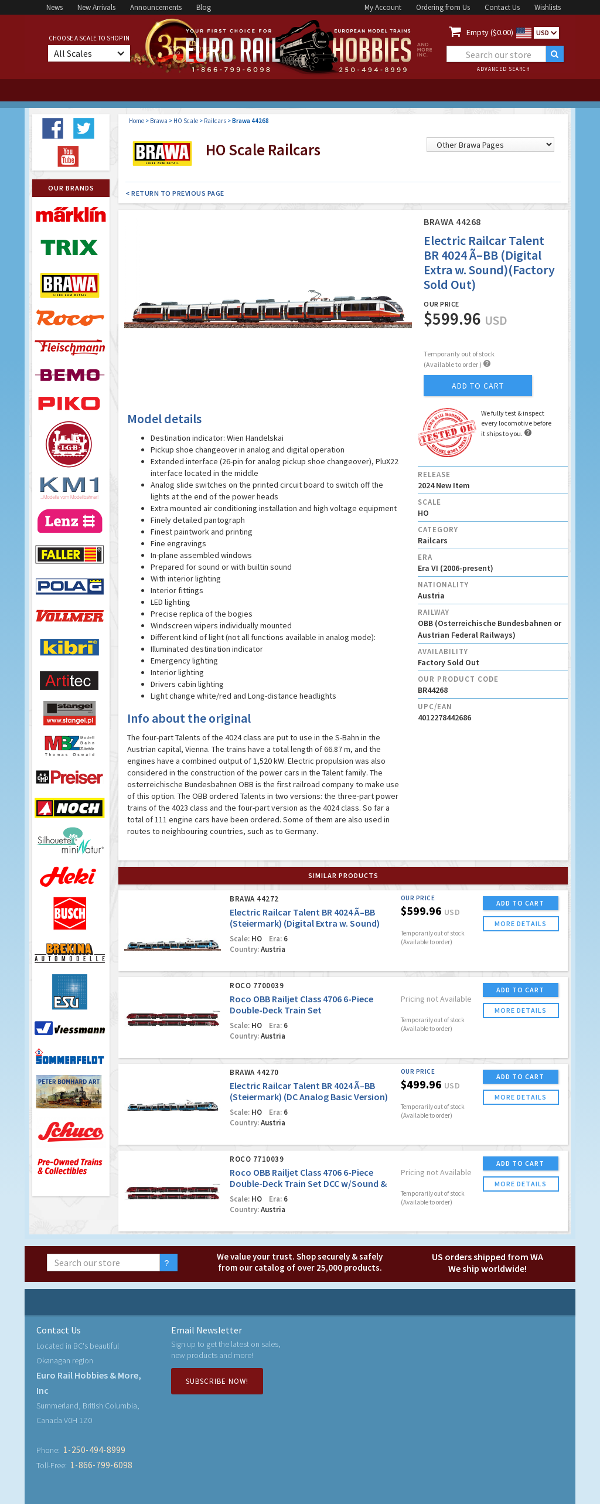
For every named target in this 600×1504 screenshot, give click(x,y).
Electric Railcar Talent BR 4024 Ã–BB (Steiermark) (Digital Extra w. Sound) (305, 917)
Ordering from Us (443, 7)
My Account (382, 7)
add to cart (478, 385)
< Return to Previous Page (174, 193)
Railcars (215, 121)
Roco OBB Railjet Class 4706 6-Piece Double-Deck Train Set (301, 1004)
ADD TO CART (520, 903)
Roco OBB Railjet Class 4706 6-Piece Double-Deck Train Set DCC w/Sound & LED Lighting (308, 1183)
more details (521, 923)
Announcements (156, 7)
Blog (203, 7)
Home (136, 121)
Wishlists (547, 7)
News (54, 7)
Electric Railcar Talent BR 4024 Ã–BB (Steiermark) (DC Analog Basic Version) (309, 1091)
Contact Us (502, 7)
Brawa (159, 121)
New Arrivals (96, 7)
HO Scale (185, 121)
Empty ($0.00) (489, 32)
